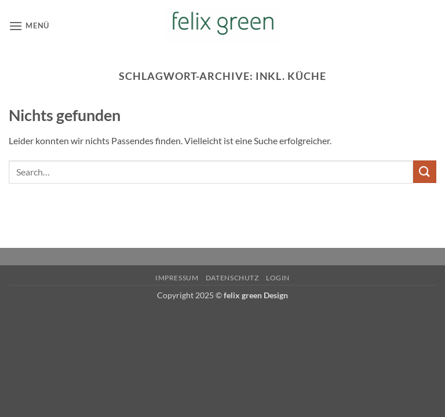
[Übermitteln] (424, 171)
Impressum (177, 277)
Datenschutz (232, 277)
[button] (29, 26)
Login (278, 277)
